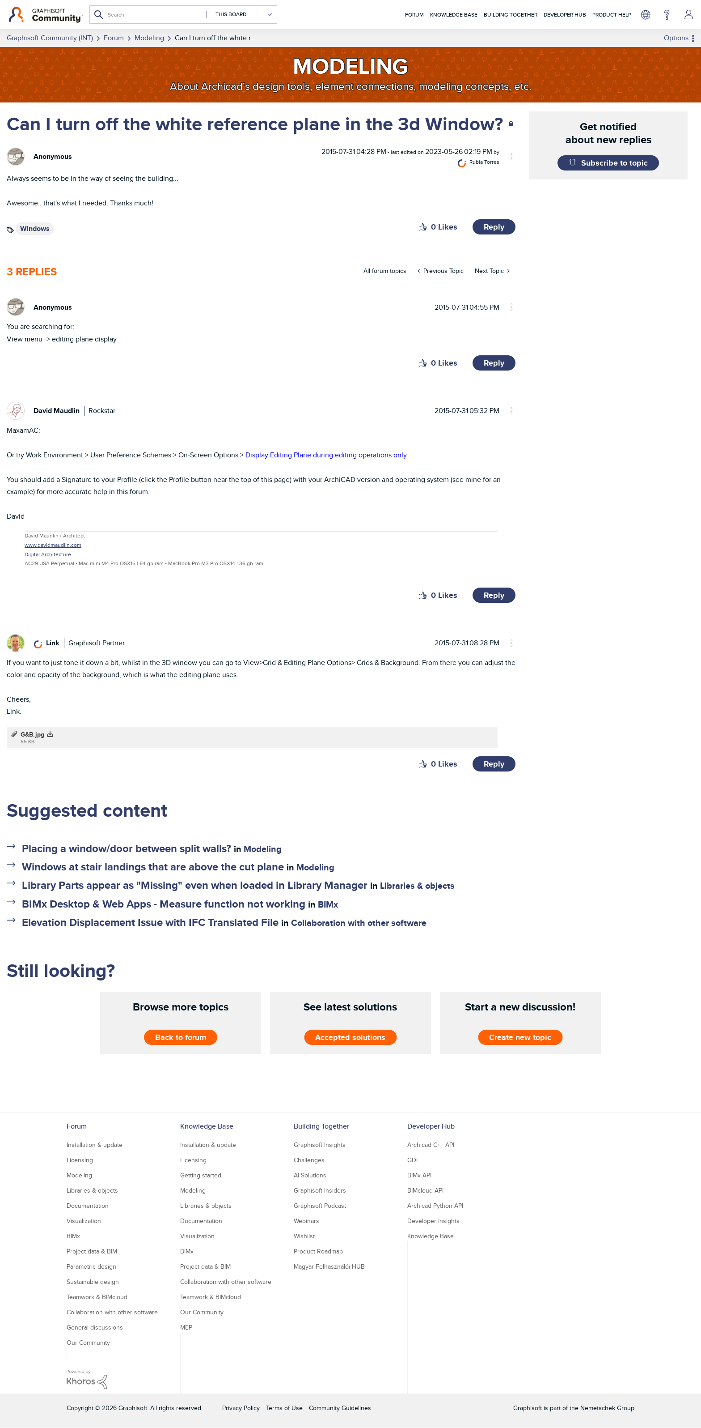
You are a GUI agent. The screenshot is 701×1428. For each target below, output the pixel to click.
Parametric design (91, 1266)
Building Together (510, 14)
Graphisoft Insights (320, 1144)
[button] (422, 227)
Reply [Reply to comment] (494, 363)
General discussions (95, 1327)
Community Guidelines (340, 1407)
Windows (35, 228)
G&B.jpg (32, 734)
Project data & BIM (92, 1251)
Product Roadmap (318, 1251)
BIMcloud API (425, 1190)
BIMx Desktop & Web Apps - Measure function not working (163, 904)
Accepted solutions (350, 1037)
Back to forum (180, 1037)
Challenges (309, 1159)
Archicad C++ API (430, 1144)
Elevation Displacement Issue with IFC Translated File (150, 922)
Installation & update (94, 1144)
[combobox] (183, 14)
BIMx (328, 904)
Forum (414, 14)
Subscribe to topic (614, 163)
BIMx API (419, 1175)
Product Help (611, 14)
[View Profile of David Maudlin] (57, 410)
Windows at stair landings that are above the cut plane (153, 866)
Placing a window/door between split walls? (126, 848)
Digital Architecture (48, 554)
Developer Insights (433, 1220)
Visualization (84, 1220)
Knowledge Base (453, 14)
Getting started (200, 1175)
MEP (186, 1327)
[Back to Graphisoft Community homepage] (46, 15)
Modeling (263, 849)
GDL (413, 1159)
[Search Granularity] (239, 14)
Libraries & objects (417, 885)
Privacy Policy (241, 1407)
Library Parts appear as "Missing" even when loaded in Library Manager (194, 885)
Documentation (88, 1205)
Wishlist (304, 1236)
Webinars (306, 1220)
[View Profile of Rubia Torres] (484, 162)
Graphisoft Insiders (320, 1190)
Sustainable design (93, 1281)
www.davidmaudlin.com (53, 545)
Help (666, 14)
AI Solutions (310, 1175)
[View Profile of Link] (52, 643)
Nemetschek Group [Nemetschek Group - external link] (607, 1407)
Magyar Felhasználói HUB (329, 1266)
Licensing (80, 1159)
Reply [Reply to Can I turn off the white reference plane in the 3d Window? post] (494, 227)
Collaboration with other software (359, 922)
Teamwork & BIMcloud (97, 1296)
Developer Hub (565, 14)
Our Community (88, 1342)
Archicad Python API (435, 1205)
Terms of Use (284, 1407)
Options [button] (676, 38)
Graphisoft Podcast (320, 1205)
